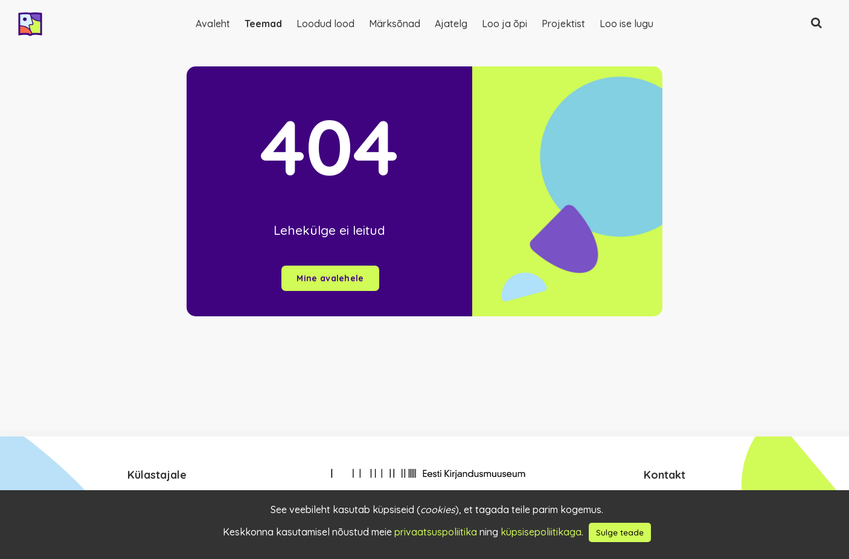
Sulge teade (620, 532)
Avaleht (213, 24)
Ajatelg (451, 24)
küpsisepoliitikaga (541, 532)
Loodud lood (325, 24)
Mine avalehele (330, 278)
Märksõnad (394, 24)
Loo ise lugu (626, 24)
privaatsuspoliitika (435, 532)
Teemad (263, 24)
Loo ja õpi (504, 24)
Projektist (563, 24)
